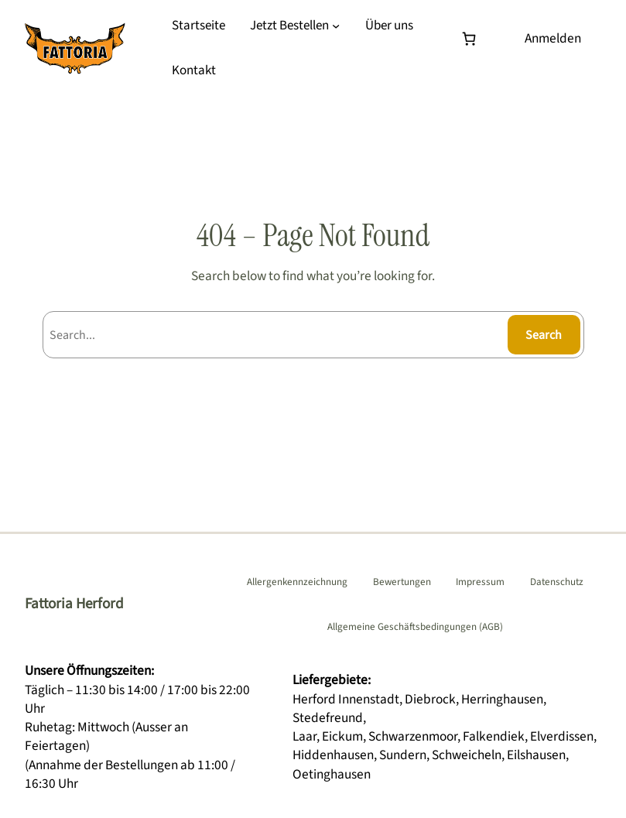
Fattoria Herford (74, 603)
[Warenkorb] (473, 38)
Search (543, 335)
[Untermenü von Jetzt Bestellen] (336, 25)
